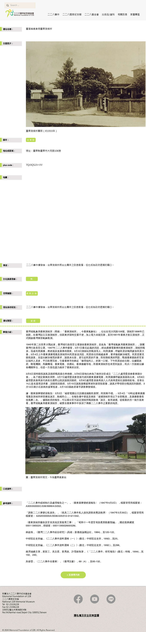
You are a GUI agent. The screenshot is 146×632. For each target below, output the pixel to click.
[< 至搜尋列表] (73, 575)
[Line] (111, 599)
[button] (53, 14)
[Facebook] (78, 599)
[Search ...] (19, 5)
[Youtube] (94, 599)
